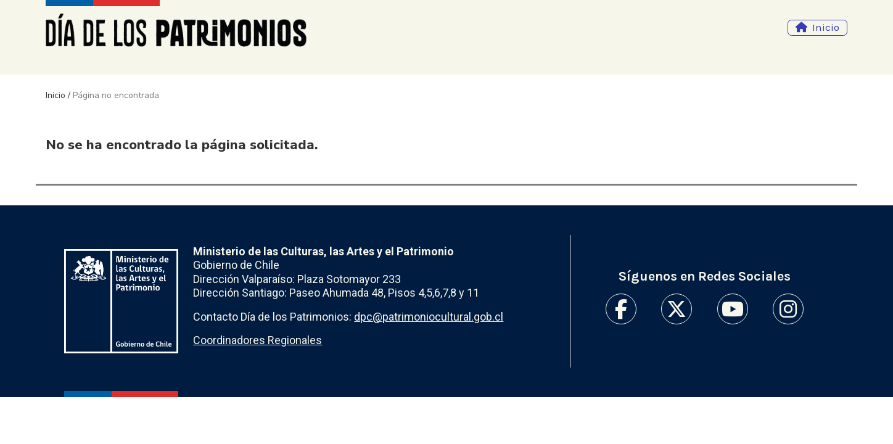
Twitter (676, 309)
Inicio (825, 27)
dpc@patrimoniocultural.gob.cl (428, 316)
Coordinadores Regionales (257, 340)
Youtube (732, 309)
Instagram (788, 309)
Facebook (621, 309)
